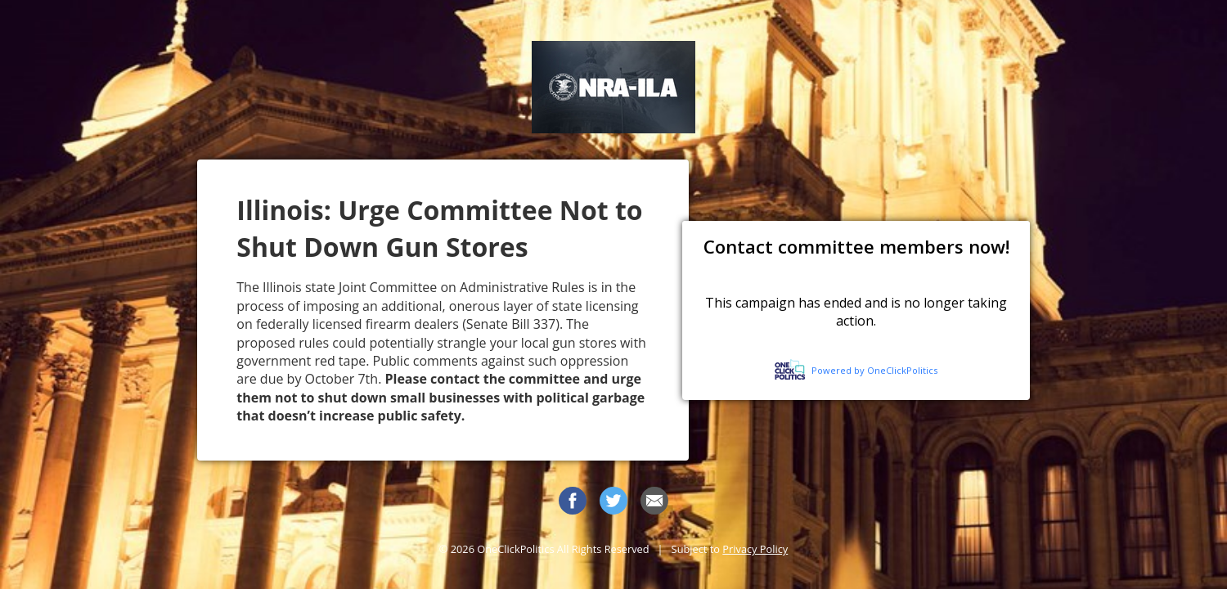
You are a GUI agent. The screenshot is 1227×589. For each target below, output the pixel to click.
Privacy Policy (755, 549)
